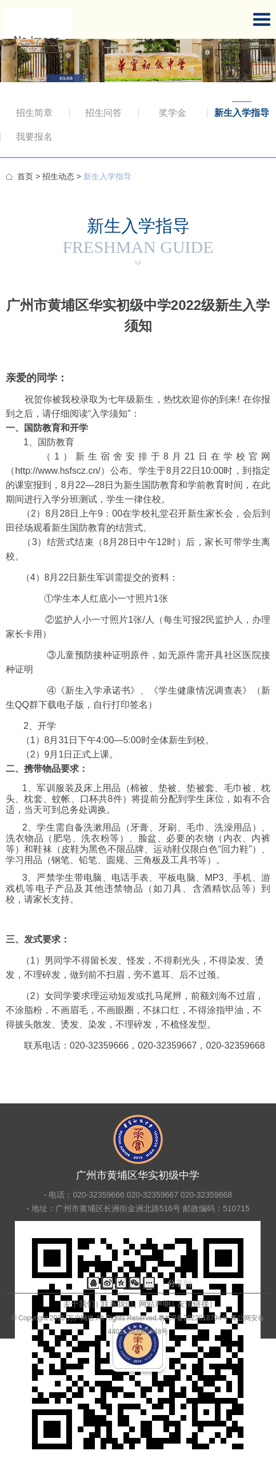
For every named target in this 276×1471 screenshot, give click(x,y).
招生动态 (58, 176)
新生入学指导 (241, 113)
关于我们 (79, 1303)
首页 (25, 176)
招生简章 (34, 113)
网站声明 (155, 1303)
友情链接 (193, 1303)
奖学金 (172, 113)
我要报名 (34, 137)
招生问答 (103, 113)
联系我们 (117, 1303)
